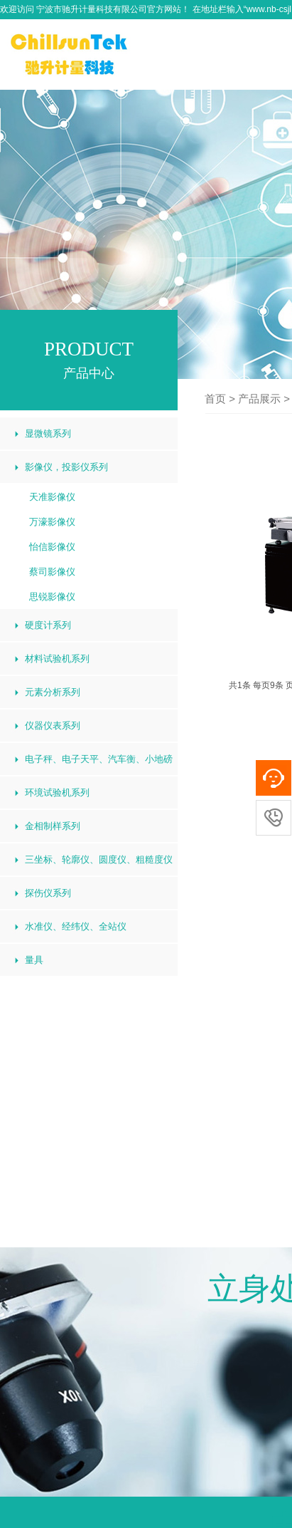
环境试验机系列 (57, 792)
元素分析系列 (52, 692)
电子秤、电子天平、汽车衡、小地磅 (99, 759)
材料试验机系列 (57, 658)
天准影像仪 (52, 497)
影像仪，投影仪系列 (66, 467)
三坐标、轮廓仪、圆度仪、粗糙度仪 (99, 859)
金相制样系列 (52, 826)
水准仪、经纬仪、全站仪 (75, 926)
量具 (34, 960)
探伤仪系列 (48, 893)
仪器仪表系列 (52, 725)
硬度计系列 (48, 625)
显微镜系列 (48, 433)
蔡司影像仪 (52, 571)
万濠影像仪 (52, 521)
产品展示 (259, 399)
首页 (215, 399)
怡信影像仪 (52, 546)
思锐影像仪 (52, 596)
